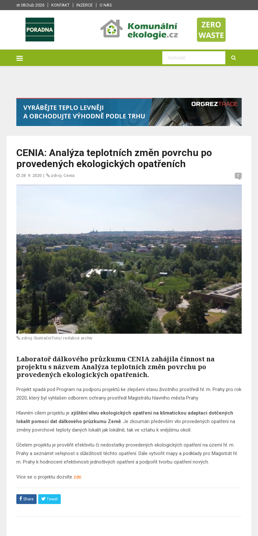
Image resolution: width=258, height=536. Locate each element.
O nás (106, 5)
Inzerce (84, 5)
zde (77, 477)
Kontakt (60, 5)
